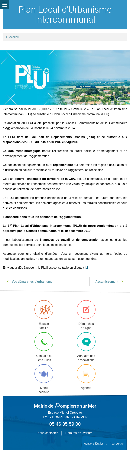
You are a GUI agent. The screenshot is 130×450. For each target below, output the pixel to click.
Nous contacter (47, 433)
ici (86, 267)
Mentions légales (93, 443)
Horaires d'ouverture (79, 433)
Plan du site (117, 443)
